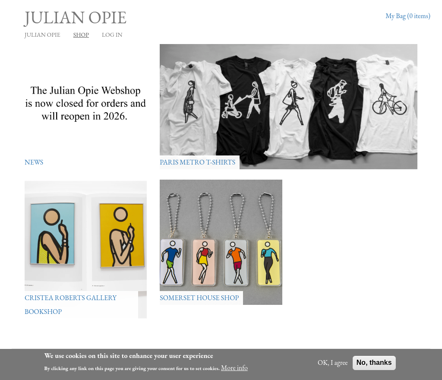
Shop (81, 34)
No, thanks (374, 362)
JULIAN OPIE (42, 34)
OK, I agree (333, 362)
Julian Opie (75, 17)
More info (234, 367)
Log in (112, 34)
